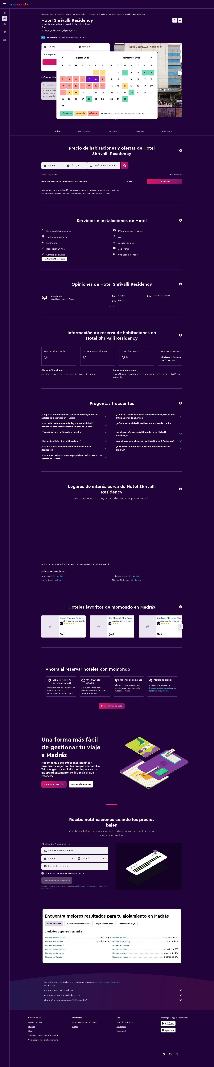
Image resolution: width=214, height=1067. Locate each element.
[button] (5, 4)
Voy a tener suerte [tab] (104, 924)
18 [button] (69, 92)
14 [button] (89, 86)
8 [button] (96, 79)
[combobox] (77, 851)
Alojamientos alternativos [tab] (78, 924)
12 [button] (76, 86)
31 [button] (63, 106)
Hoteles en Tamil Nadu (96, 14)
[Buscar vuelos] (4, 12)
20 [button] (82, 92)
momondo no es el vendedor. (113, 990)
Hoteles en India (78, 14)
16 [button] (102, 86)
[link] (112, 706)
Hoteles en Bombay (54, 942)
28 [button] (89, 99)
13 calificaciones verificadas (72, 38)
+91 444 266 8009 (50, 34)
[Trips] (4, 32)
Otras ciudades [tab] (54, 924)
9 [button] (102, 79)
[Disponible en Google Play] (168, 1023)
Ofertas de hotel (47, 14)
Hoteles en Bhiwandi (54, 945)
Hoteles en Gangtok (54, 957)
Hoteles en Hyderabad (55, 949)
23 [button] (102, 92)
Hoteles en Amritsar (121, 945)
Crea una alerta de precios (160, 688)
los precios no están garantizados (107, 982)
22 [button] (96, 92)
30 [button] (102, 99)
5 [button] (76, 79)
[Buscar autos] (4, 24)
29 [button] (96, 99)
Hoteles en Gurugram (54, 953)
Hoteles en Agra (119, 953)
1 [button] (95, 72)
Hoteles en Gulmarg (121, 942)
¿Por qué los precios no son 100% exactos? (113, 1000)
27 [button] (82, 99)
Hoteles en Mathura (121, 957)
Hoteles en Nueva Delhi (55, 938)
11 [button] (69, 86)
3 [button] (62, 79)
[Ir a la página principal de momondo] (19, 4)
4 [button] (69, 79)
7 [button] (89, 79)
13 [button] (83, 86)
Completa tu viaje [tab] (127, 924)
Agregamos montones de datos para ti (113, 995)
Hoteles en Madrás (115, 14)
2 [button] (102, 72)
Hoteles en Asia (63, 14)
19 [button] (76, 92)
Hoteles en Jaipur (120, 949)
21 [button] (89, 92)
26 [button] (76, 99)
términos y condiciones (86, 886)
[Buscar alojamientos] (4, 18)
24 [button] (62, 99)
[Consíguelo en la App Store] (168, 1030)
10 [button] (63, 86)
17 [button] (63, 92)
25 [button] (69, 99)
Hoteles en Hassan (120, 938)
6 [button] (82, 79)
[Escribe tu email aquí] (77, 866)
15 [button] (96, 86)
